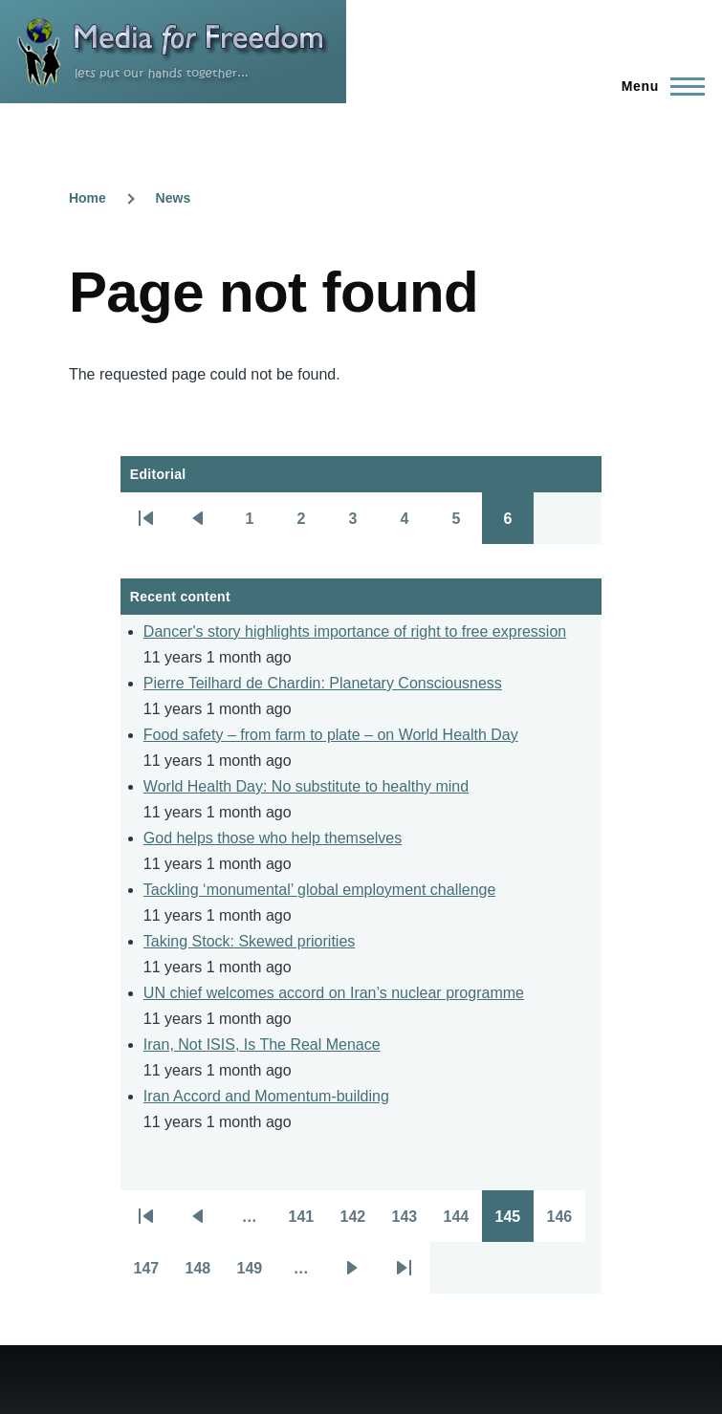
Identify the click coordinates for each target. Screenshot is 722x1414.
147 (152, 1274)
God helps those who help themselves (272, 838)
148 (204, 1274)
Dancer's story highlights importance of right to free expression (354, 631)
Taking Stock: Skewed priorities (249, 941)
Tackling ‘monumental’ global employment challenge (319, 889)
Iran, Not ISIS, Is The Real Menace (262, 1044)
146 (565, 1222)
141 (307, 1222)
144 (462, 1222)
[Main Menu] (657, 86)
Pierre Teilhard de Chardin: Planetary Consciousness (322, 683)
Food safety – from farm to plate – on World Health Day (330, 735)
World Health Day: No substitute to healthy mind (306, 786)
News (173, 198)
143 (410, 1222)
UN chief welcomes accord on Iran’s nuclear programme (333, 993)
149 (255, 1274)
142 (358, 1222)
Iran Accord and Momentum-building (266, 1096)
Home (87, 198)
